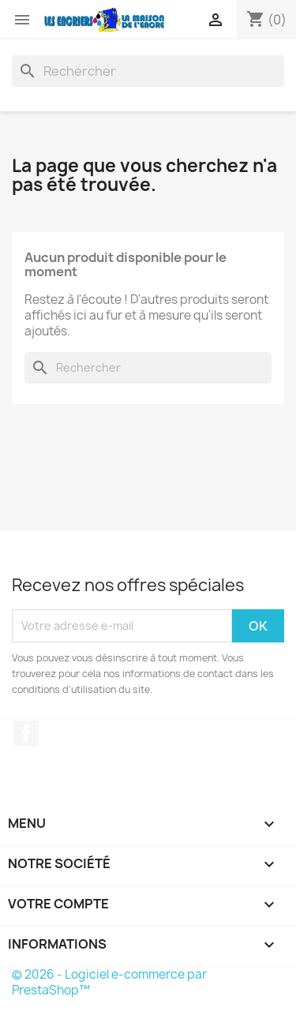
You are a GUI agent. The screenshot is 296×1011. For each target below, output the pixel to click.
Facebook (26, 733)
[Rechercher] (148, 71)
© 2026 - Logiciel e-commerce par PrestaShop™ (109, 982)
